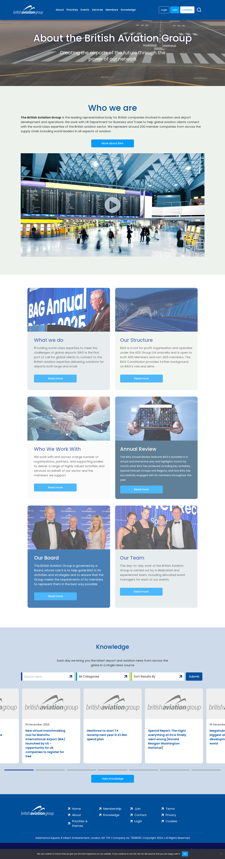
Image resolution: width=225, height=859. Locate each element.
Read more (55, 378)
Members (112, 10)
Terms (170, 809)
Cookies (171, 821)
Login (164, 9)
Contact (187, 9)
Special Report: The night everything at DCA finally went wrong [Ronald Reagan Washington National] (167, 739)
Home (76, 809)
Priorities (72, 10)
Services (97, 10)
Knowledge (128, 10)
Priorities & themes (79, 823)
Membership (112, 809)
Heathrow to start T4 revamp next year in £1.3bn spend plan (107, 735)
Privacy (171, 815)
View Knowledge (112, 779)
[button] (112, 205)
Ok (185, 854)
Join (174, 9)
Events (85, 10)
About (60, 10)
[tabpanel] (51, 726)
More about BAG (112, 143)
